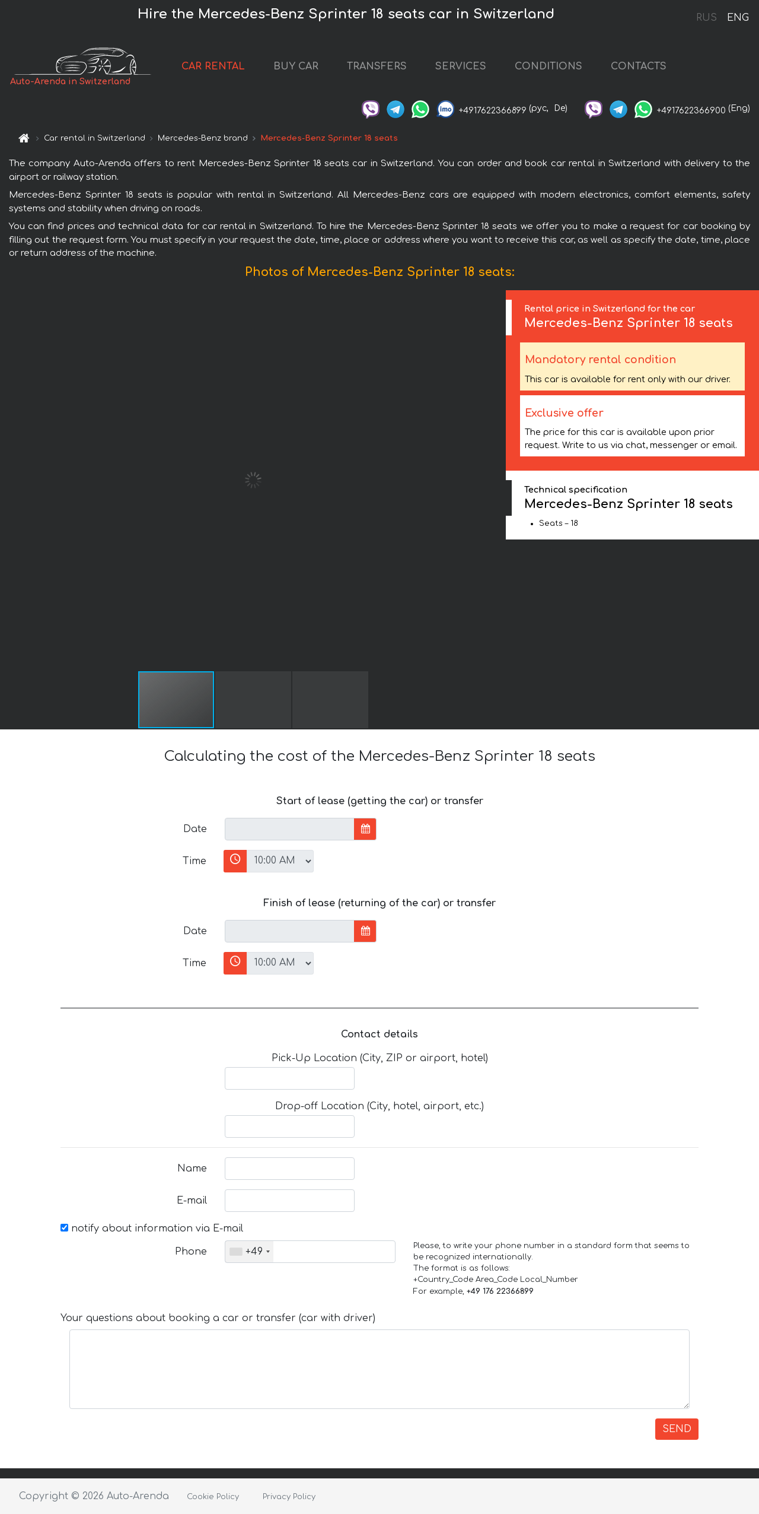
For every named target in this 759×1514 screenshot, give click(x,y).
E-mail (192, 1200)
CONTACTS (638, 66)
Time (194, 861)
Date (195, 829)
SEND (676, 1429)
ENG (737, 17)
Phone (191, 1251)
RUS (706, 17)
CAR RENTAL (213, 66)
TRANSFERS (377, 66)
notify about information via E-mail (151, 1228)
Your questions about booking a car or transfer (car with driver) (217, 1318)
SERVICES (460, 66)
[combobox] (249, 1251)
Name (192, 1168)
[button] (495, 480)
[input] (290, 829)
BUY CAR (295, 66)
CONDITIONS (548, 66)
